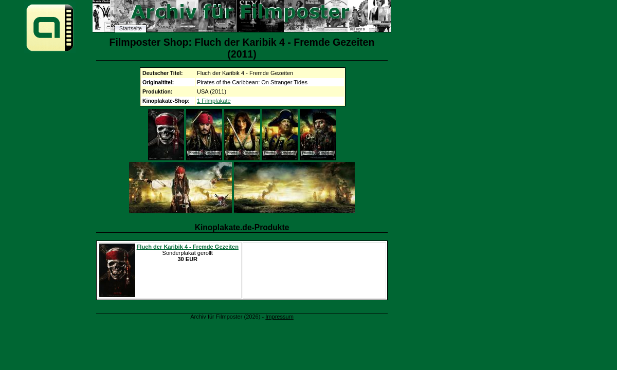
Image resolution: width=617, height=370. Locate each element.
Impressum (279, 316)
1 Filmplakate (214, 101)
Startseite (130, 28)
